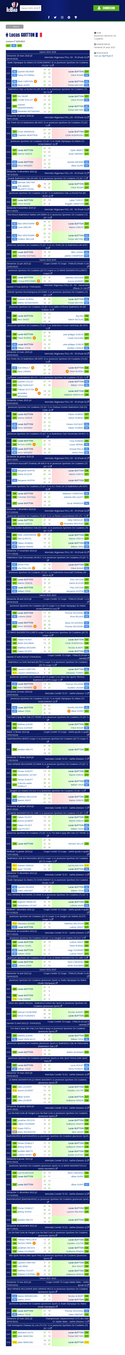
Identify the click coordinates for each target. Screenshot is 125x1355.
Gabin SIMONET (25, 890)
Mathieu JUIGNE (25, 724)
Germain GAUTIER (26, 182)
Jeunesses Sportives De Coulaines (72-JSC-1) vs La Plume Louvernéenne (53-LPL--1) (47, 516)
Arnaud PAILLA (77, 449)
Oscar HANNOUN (26, 131)
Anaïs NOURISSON (26, 1132)
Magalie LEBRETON (74, 203)
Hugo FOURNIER (76, 950)
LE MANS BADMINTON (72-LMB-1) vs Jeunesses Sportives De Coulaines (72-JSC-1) (47, 813)
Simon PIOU (78, 452)
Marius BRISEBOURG (27, 1296)
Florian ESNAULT (26, 1143)
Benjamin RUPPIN (26, 470)
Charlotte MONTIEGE (28, 135)
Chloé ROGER (77, 75)
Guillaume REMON (75, 1100)
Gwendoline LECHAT (27, 774)
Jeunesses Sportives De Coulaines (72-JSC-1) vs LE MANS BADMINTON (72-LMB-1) (47, 957)
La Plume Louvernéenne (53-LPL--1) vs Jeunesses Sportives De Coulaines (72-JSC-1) (47, 377)
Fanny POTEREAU (26, 75)
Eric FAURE (23, 96)
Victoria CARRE (25, 444)
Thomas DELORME (74, 684)
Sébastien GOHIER (26, 923)
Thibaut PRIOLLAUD (27, 1239)
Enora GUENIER (25, 727)
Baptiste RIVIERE (25, 546)
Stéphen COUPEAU (26, 1274)
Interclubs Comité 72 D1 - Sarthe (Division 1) (67, 693)
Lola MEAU (23, 1266)
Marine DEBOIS (25, 153)
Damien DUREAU (26, 299)
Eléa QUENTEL (25, 538)
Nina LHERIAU (24, 371)
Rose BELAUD (77, 616)
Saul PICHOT (24, 828)
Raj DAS (80, 315)
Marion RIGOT (24, 800)
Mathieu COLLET (26, 1270)
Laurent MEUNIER (75, 1211)
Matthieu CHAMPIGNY (73, 493)
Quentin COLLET (25, 381)
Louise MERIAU (76, 444)
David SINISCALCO (26, 1039)
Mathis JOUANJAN (75, 1052)
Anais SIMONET (76, 153)
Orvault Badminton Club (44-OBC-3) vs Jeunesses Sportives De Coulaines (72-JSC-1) (47, 178)
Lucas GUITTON (76, 71)
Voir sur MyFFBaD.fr (103, 55)
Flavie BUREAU (25, 338)
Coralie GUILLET (25, 99)
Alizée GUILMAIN (26, 643)
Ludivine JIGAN (24, 616)
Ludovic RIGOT (77, 927)
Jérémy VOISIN (24, 1146)
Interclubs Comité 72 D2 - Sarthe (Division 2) (67, 1074)
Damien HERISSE (26, 865)
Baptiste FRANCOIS (27, 902)
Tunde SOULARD (76, 338)
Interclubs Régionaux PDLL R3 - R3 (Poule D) (66, 57)
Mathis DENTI (24, 1299)
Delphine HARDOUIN (74, 394)
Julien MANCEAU (25, 1336)
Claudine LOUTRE (75, 1090)
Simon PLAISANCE (26, 1015)
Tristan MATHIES (76, 85)
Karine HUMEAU (76, 417)
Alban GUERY (24, 85)
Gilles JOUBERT (25, 1086)
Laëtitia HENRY (25, 1154)
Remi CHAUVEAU (76, 962)
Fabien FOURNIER (26, 1123)
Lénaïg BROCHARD (27, 281)
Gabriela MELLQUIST (74, 497)
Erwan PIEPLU (24, 1128)
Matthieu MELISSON (27, 796)
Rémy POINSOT (76, 1068)
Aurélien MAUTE (25, 749)
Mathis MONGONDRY (28, 302)
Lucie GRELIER (24, 227)
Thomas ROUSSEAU (74, 613)
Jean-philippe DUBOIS (73, 334)
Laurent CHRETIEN (26, 669)
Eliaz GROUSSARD (26, 223)
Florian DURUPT (25, 771)
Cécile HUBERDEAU (74, 135)
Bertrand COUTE (25, 1332)
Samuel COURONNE (27, 1012)
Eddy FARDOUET (26, 385)
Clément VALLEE (76, 843)
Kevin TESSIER (24, 869)
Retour (15, 26)
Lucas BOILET (77, 1065)
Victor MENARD (25, 165)
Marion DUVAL (25, 945)
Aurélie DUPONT (76, 1154)
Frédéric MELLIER (26, 239)
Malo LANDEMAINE (27, 534)
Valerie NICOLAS (76, 319)
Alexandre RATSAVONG (29, 111)
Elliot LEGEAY (77, 252)
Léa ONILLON (24, 568)
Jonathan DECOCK (26, 1120)
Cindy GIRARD (24, 999)
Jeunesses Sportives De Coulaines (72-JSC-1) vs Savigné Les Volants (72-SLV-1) (48, 938)
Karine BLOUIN (25, 474)
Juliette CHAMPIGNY (74, 255)
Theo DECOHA (77, 579)
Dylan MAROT (77, 150)
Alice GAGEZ (23, 319)
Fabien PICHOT (25, 639)
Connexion (106, 8)
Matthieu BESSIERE (75, 277)
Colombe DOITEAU (27, 255)
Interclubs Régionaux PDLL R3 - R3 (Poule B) (67, 353)
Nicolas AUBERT (76, 647)
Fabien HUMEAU (76, 414)
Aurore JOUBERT (76, 281)
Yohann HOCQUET (75, 424)
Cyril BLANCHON (76, 865)
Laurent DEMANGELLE (28, 672)
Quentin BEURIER (26, 71)
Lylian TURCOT (76, 200)
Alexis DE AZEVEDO (74, 622)
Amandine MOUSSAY (74, 523)
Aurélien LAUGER (76, 687)
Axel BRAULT (24, 367)
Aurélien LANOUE (75, 348)
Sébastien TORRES (75, 672)
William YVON (24, 348)
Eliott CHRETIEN (25, 81)
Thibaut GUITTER (26, 389)
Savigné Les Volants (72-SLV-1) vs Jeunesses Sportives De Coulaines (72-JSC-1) (48, 790)
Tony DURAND (76, 441)
